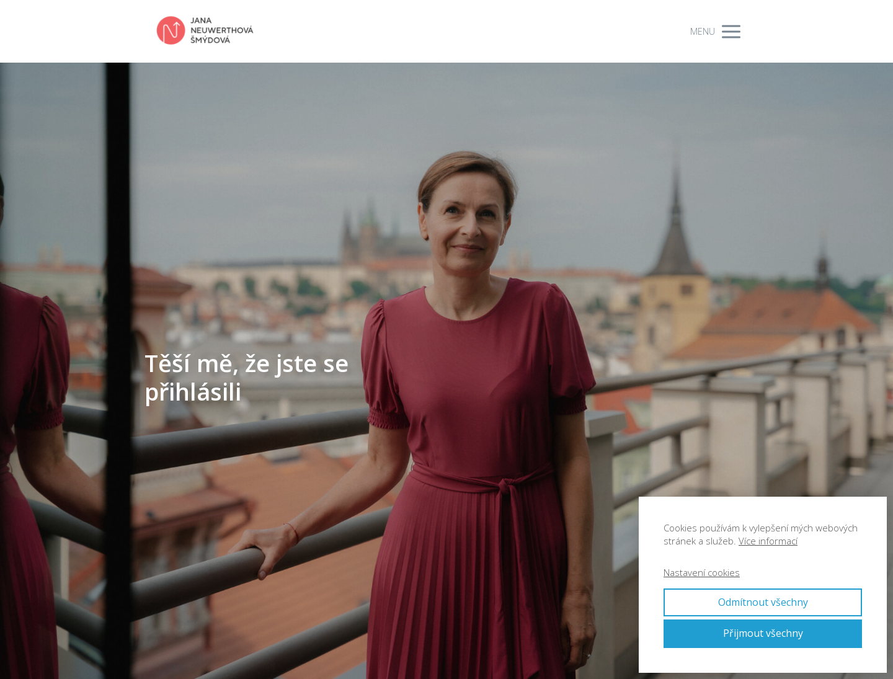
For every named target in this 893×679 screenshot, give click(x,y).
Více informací (768, 541)
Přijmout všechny (763, 633)
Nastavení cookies (702, 572)
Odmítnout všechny (763, 602)
